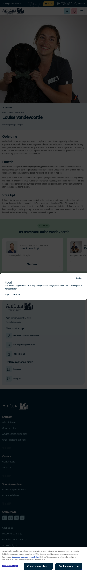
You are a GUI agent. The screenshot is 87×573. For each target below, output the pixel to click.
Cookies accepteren (38, 566)
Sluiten (79, 278)
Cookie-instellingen (10, 566)
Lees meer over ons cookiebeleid (25, 557)
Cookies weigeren (69, 566)
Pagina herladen (13, 294)
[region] (43, 560)
